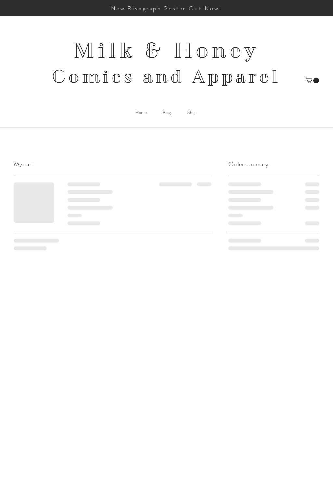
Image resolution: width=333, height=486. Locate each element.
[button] (312, 80)
